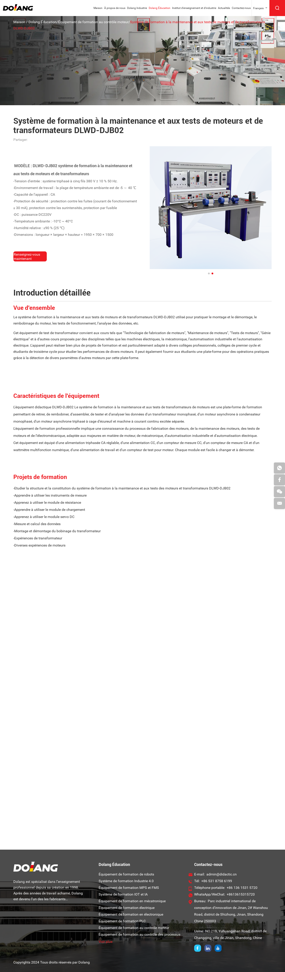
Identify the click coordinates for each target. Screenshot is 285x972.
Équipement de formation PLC (122, 921)
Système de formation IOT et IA (123, 894)
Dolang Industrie (137, 8)
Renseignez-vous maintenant (27, 256)
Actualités (224, 8)
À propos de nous (114, 8)
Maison (98, 8)
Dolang (84, 962)
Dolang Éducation (159, 8)
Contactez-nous (241, 8)
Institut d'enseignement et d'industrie (194, 8)
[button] (209, 273)
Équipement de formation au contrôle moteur (93, 22)
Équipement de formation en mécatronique (132, 901)
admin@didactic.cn (221, 874)
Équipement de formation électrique (127, 908)
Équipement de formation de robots (126, 874)
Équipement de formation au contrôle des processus (139, 934)
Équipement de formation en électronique (131, 914)
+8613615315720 (241, 894)
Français (258, 8)
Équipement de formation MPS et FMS (129, 888)
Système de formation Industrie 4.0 (126, 881)
